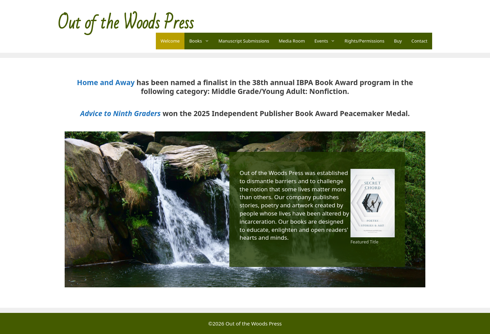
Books (201, 41)
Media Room (292, 41)
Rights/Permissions (365, 41)
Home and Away (106, 82)
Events (327, 41)
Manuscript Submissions (243, 41)
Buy (398, 41)
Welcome (170, 41)
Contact (419, 41)
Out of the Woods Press (126, 23)
